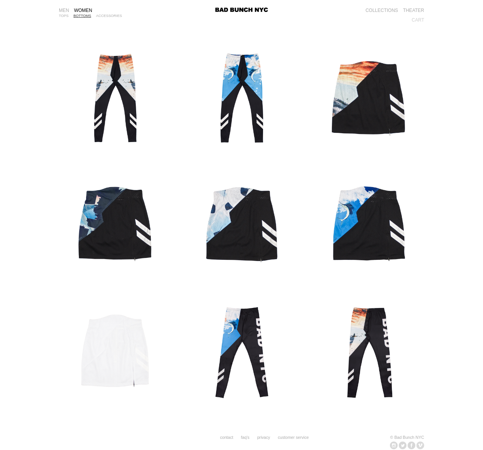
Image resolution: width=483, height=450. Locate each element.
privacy (263, 437)
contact (226, 437)
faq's (245, 437)
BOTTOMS (82, 16)
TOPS (63, 16)
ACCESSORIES (109, 16)
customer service (293, 437)
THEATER (413, 10)
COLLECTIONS (381, 10)
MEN (64, 10)
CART (418, 20)
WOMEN (83, 10)
